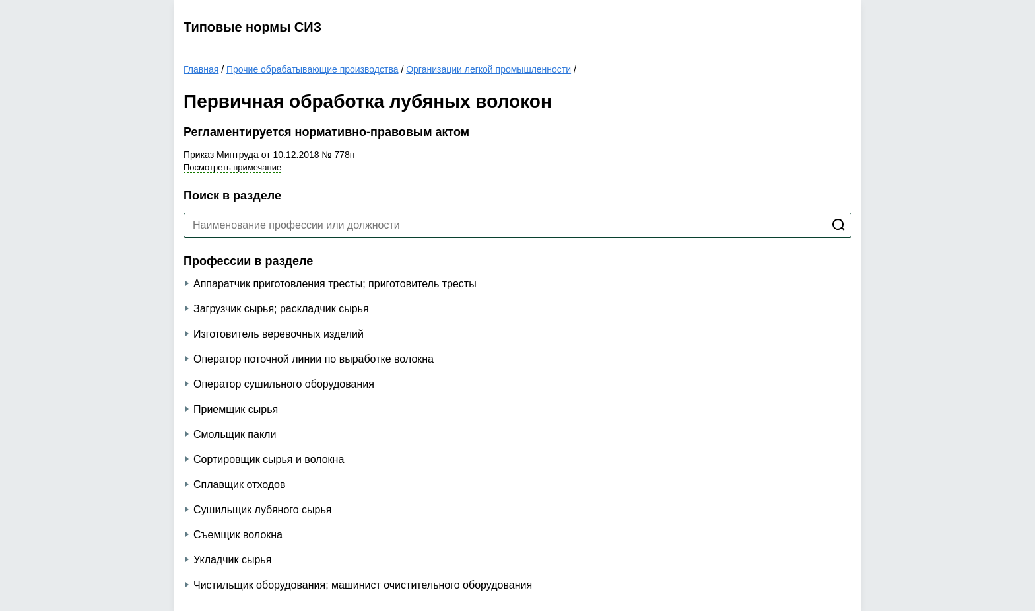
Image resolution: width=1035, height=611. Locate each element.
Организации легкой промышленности (488, 69)
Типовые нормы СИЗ (252, 27)
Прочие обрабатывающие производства (312, 69)
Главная (201, 69)
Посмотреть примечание (232, 167)
